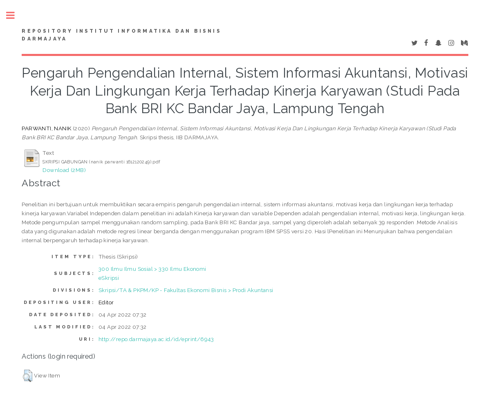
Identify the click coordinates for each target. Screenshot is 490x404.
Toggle (14, 15)
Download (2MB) (64, 170)
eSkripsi (108, 278)
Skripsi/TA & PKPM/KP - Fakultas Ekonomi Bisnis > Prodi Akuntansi (185, 290)
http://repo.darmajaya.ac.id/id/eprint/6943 (156, 339)
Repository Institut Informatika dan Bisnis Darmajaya (121, 35)
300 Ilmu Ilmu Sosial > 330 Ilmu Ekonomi (152, 269)
